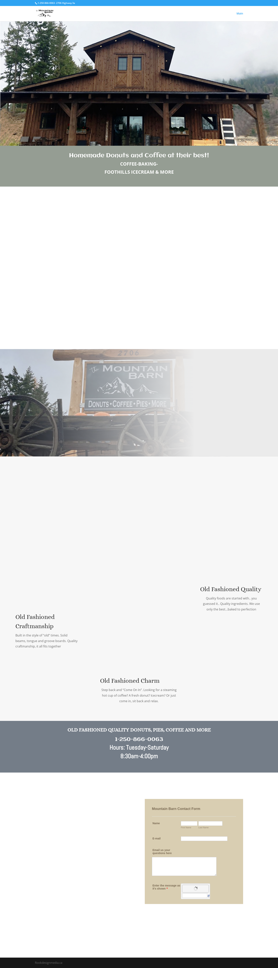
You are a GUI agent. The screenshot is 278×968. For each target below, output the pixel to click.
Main (240, 13)
